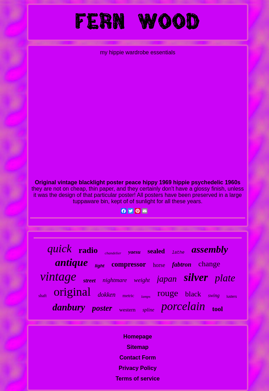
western (127, 310)
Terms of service (138, 379)
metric (128, 295)
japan (167, 278)
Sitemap (138, 347)
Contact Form (137, 358)
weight (142, 280)
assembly (210, 249)
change (209, 263)
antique (71, 262)
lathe (178, 252)
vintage (58, 276)
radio (88, 250)
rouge (167, 293)
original (72, 291)
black (193, 294)
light (99, 265)
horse (159, 265)
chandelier (113, 253)
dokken (107, 294)
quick (59, 248)
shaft (43, 295)
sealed (156, 251)
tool (217, 309)
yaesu (134, 252)
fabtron (181, 264)
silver (196, 277)
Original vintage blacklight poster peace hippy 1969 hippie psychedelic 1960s (138, 182)
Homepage (137, 336)
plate (225, 277)
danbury (69, 307)
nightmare (115, 280)
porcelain (183, 306)
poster (102, 308)
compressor (128, 264)
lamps (145, 296)
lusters (232, 297)
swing (214, 295)
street (89, 280)
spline (148, 310)
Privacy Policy (138, 368)
